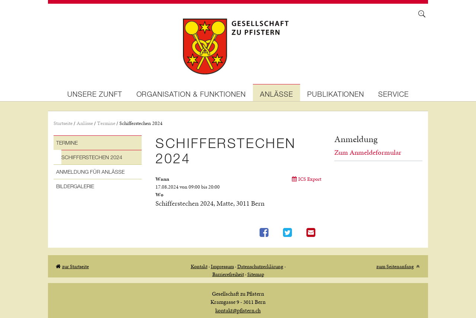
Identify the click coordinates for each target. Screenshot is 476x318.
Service (393, 94)
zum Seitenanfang (395, 266)
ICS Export (309, 179)
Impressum (222, 266)
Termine (106, 123)
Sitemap (255, 274)
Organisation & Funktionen (191, 94)
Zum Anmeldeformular (367, 152)
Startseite (63, 123)
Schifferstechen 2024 (141, 123)
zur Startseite (75, 266)
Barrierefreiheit (228, 274)
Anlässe (276, 94)
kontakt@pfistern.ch (238, 310)
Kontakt (199, 266)
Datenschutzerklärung (260, 266)
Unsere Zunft (94, 94)
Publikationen (335, 94)
